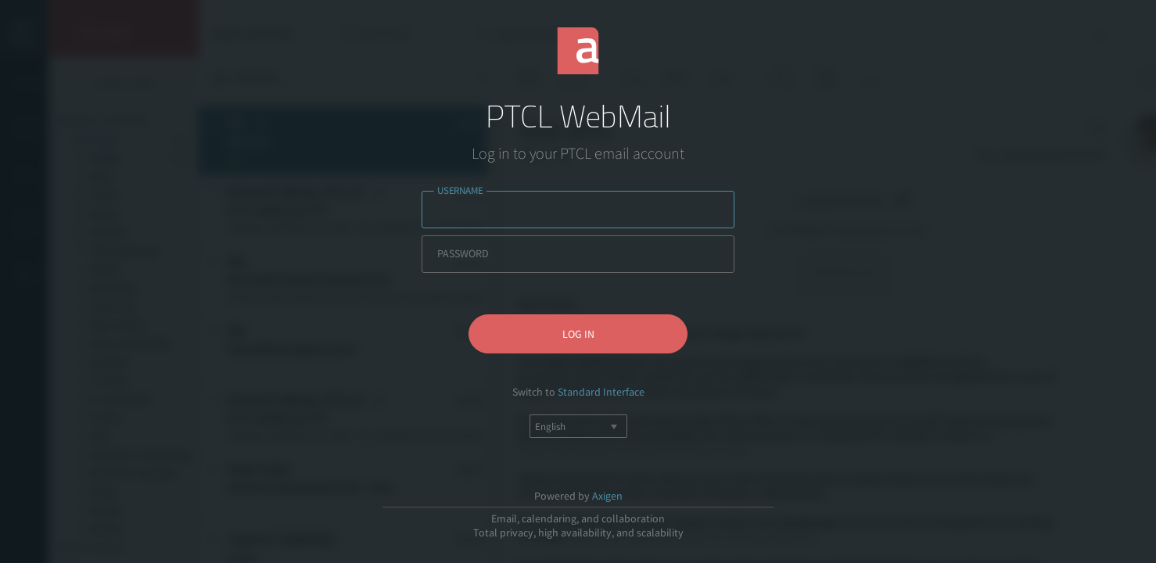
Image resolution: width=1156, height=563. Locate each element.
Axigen (607, 496)
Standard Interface (601, 392)
